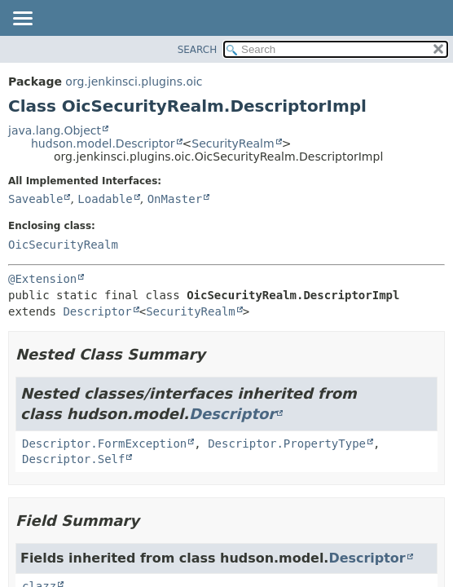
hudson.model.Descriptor (103, 143)
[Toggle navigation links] (22, 19)
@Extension (42, 278)
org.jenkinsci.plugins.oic (133, 81)
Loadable (104, 198)
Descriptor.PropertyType (287, 443)
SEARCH (198, 49)
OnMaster (174, 198)
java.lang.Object (54, 130)
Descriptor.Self (73, 459)
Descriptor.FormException (104, 443)
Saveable (35, 198)
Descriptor (97, 311)
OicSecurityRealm (63, 244)
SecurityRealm (232, 143)
